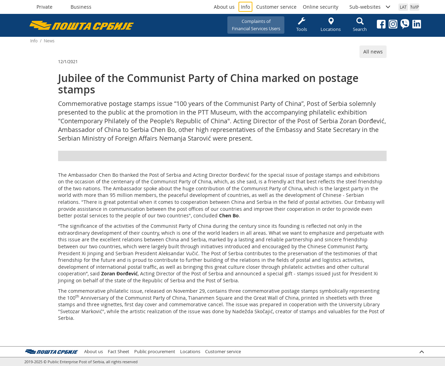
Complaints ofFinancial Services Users (256, 25)
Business (81, 6)
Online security (320, 6)
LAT (403, 7)
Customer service (276, 6)
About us (224, 6)
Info (245, 6)
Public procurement (154, 352)
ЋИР (414, 7)
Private (44, 6)
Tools (301, 24)
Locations (330, 24)
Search (360, 24)
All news (373, 51)
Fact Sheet (118, 352)
